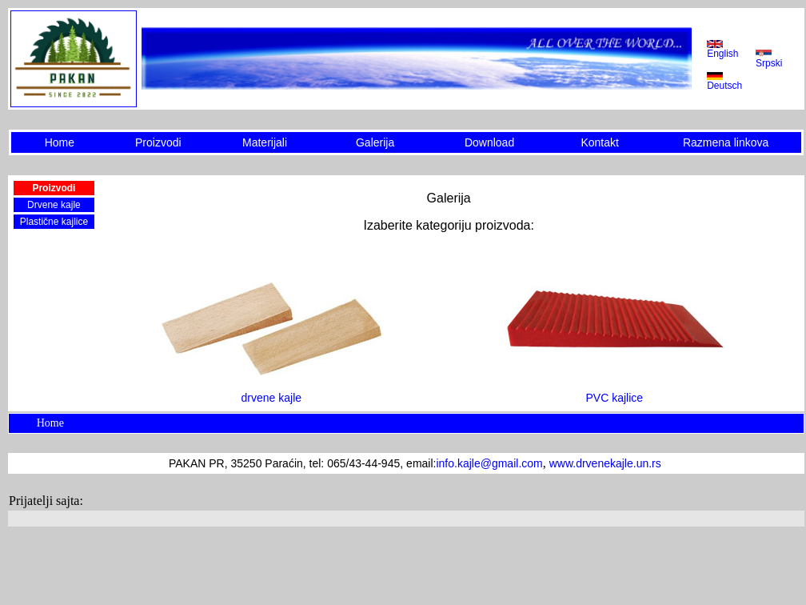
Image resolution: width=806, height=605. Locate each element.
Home (59, 142)
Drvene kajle (54, 204)
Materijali (264, 142)
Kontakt (599, 142)
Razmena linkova (725, 142)
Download (489, 142)
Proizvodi (158, 142)
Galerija (375, 142)
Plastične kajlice (54, 221)
